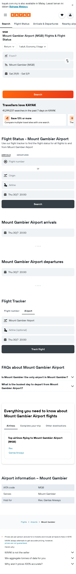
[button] (72, 5)
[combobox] (9, 46)
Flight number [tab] (11, 310)
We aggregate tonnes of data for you (39, 558)
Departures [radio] (22, 155)
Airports (34, 522)
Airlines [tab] (11, 425)
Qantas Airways (16, 452)
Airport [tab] (28, 310)
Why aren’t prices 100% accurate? (39, 564)
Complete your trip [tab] (30, 425)
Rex (11, 448)
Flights (24, 522)
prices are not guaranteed (16, 543)
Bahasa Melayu (18, 6)
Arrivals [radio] (6, 155)
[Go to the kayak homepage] (21, 15)
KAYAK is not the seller (39, 552)
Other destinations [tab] (56, 425)
